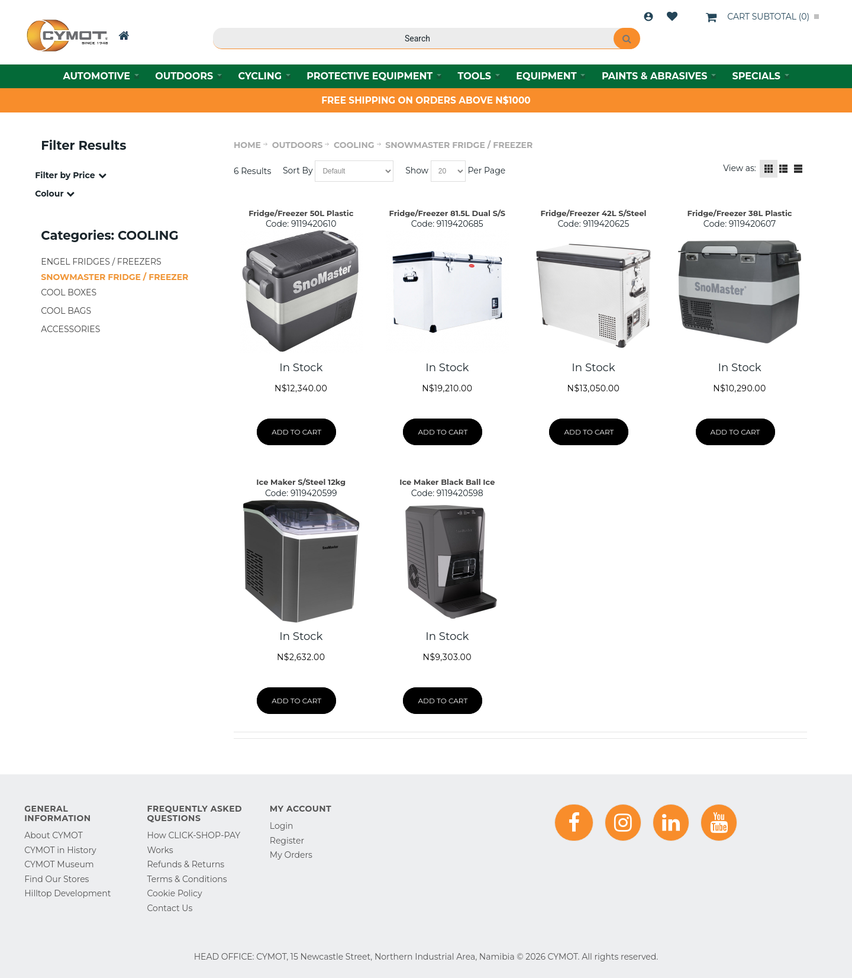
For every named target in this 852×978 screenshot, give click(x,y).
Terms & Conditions (187, 879)
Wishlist (672, 16)
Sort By (298, 170)
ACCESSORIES (70, 329)
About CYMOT (53, 835)
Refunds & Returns (186, 864)
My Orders (291, 855)
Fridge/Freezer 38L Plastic (740, 213)
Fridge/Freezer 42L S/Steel (594, 213)
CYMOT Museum (58, 864)
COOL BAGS (66, 310)
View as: (739, 168)
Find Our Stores (56, 879)
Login (648, 16)
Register (287, 840)
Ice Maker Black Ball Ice (447, 482)
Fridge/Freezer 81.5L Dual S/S (447, 213)
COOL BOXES (68, 292)
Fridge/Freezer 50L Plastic (300, 213)
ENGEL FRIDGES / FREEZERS (101, 261)
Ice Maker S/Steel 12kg (301, 482)
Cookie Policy (174, 893)
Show (416, 170)
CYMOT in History (60, 850)
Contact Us (170, 908)
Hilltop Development (67, 893)
